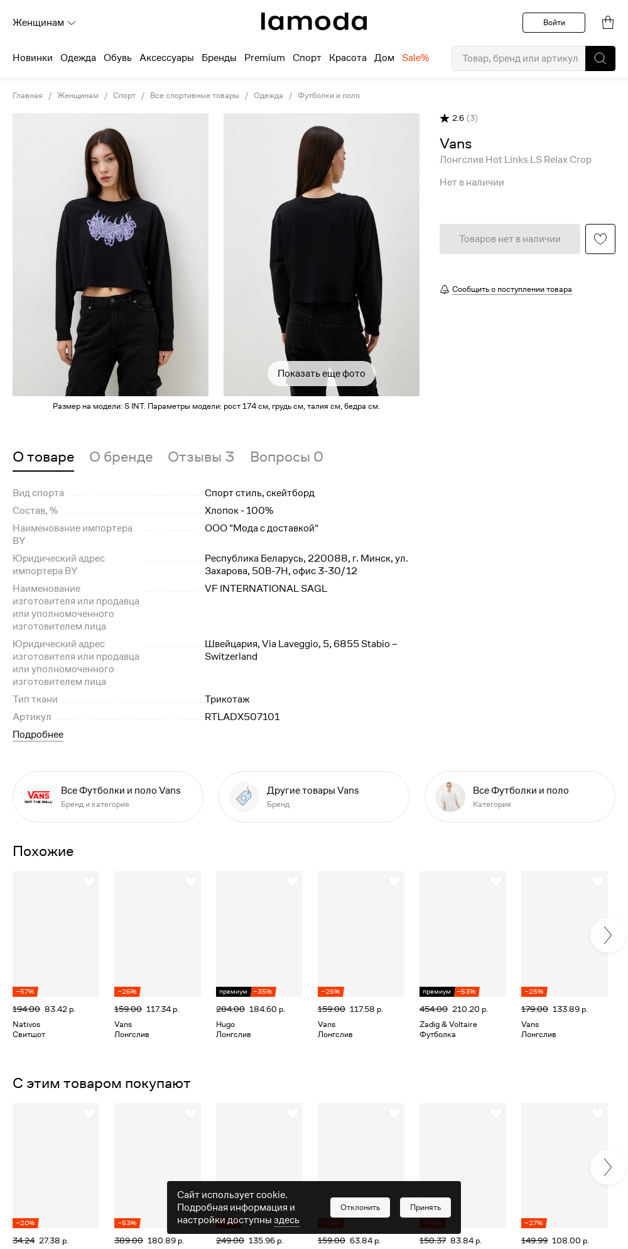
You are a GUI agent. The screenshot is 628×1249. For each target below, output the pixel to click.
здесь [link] (287, 1220)
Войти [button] (554, 22)
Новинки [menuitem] (33, 58)
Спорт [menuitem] (307, 58)
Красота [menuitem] (348, 58)
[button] (600, 58)
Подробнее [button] (38, 734)
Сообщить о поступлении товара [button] (512, 289)
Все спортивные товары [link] (194, 96)
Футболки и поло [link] (329, 96)
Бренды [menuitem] (219, 58)
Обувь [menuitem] (118, 58)
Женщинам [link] (78, 96)
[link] (314, 21)
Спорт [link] (124, 96)
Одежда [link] (268, 96)
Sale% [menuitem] (415, 58)
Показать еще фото (321, 373)
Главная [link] (28, 96)
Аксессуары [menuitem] (166, 58)
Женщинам (45, 22)
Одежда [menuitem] (78, 58)
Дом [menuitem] (384, 58)
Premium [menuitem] (264, 58)
